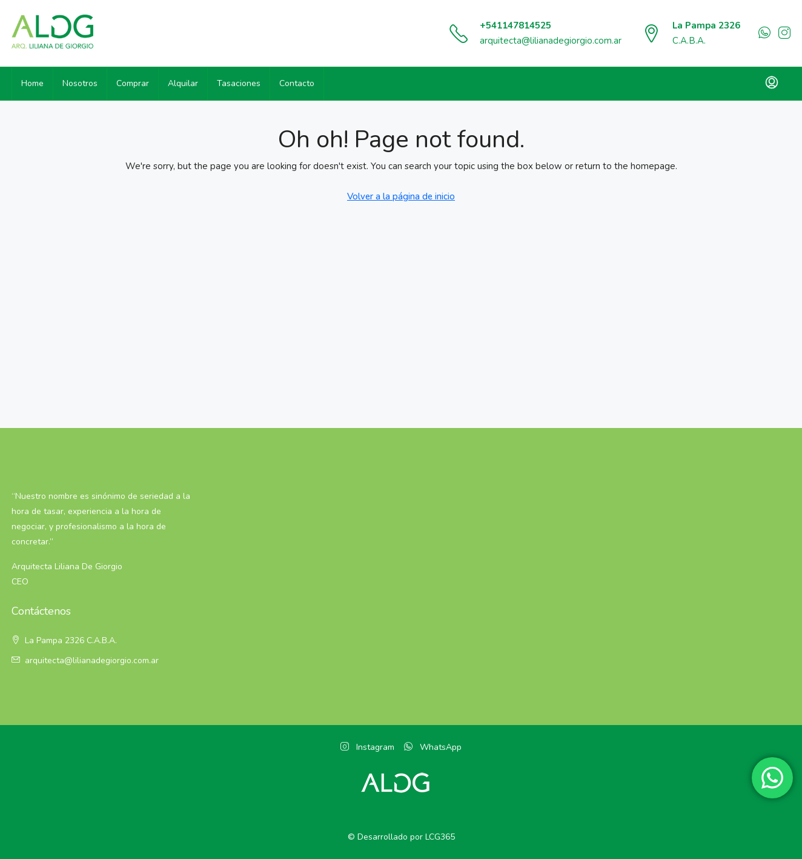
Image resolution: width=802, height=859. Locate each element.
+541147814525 (515, 25)
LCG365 (440, 837)
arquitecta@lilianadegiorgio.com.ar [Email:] (92, 660)
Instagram (367, 747)
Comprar (132, 83)
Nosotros (80, 83)
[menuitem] (771, 83)
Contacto (296, 83)
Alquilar (183, 83)
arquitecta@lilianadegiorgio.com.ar (550, 41)
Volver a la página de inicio (401, 196)
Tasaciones (238, 83)
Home (32, 83)
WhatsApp (433, 747)
